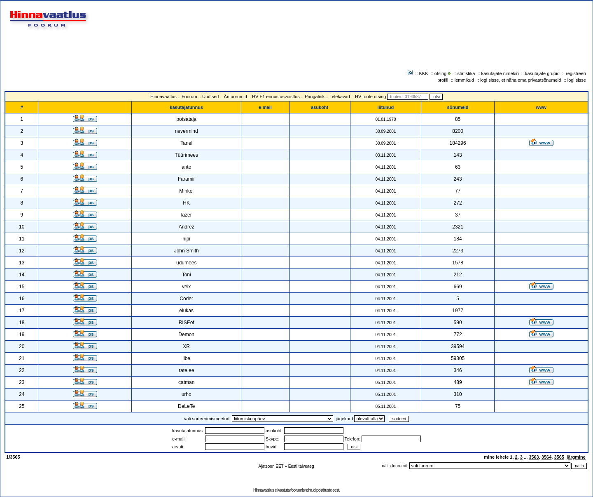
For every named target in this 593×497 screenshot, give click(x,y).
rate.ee (186, 370)
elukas (186, 310)
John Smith (186, 251)
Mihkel (186, 191)
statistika (466, 73)
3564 (546, 457)
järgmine (576, 457)
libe (186, 358)
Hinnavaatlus (163, 96)
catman (186, 382)
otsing (440, 73)
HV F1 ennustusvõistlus (276, 96)
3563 (534, 457)
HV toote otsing (370, 96)
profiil (442, 80)
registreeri (576, 73)
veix (186, 287)
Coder (186, 298)
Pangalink (315, 96)
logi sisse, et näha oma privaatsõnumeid (520, 80)
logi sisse (576, 80)
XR (186, 346)
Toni (186, 275)
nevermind (186, 131)
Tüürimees (186, 155)
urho (186, 394)
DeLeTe (186, 406)
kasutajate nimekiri (500, 73)
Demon (186, 334)
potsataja (186, 119)
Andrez (186, 227)
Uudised (210, 96)
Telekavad (339, 96)
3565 (559, 457)
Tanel (186, 143)
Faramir (186, 179)
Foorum (189, 96)
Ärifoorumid (235, 96)
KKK (423, 73)
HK (186, 203)
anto (186, 167)
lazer (186, 215)
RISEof (186, 322)
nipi (186, 239)
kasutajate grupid (542, 73)
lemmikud (464, 80)
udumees (186, 263)
